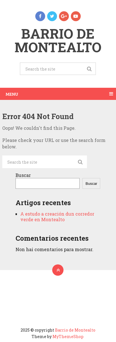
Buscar (23, 175)
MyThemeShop (68, 336)
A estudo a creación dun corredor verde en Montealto (57, 216)
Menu (12, 94)
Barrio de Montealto (58, 40)
